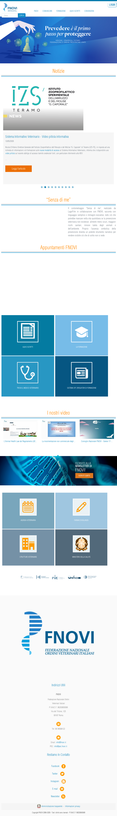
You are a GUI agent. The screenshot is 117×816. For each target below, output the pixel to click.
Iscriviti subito (84, 475)
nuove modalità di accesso (49, 150)
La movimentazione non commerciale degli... (58, 441)
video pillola (10, 153)
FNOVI (36, 11)
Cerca (21, 15)
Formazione (61, 11)
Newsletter (58, 796)
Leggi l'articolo (18, 168)
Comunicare (47, 11)
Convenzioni (89, 11)
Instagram (58, 781)
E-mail (55, 788)
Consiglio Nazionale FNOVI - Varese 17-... (97, 441)
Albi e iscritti (75, 11)
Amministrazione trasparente (51, 806)
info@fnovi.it (61, 742)
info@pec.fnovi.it (60, 746)
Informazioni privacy (72, 806)
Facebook (56, 766)
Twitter (58, 773)
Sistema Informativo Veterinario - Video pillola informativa (37, 137)
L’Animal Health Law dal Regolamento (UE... (20, 441)
